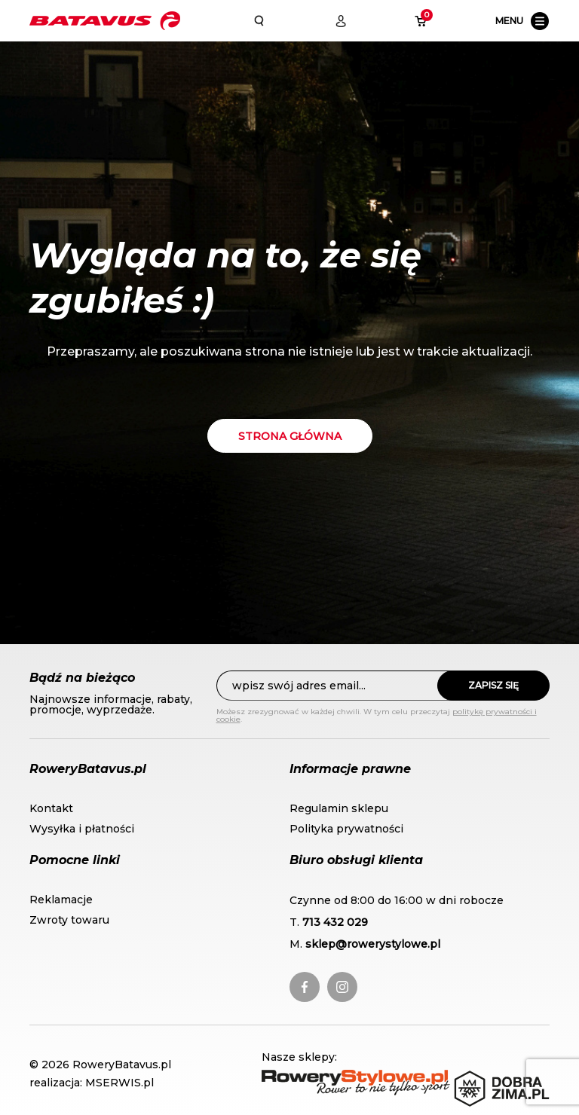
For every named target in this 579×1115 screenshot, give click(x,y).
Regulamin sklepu (339, 808)
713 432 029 (335, 922)
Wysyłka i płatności (81, 828)
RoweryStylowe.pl (314, 1078)
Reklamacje (61, 899)
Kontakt (51, 808)
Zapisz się (493, 685)
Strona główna (290, 436)
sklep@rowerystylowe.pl (372, 944)
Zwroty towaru (69, 920)
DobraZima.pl (494, 1078)
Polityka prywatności (346, 828)
